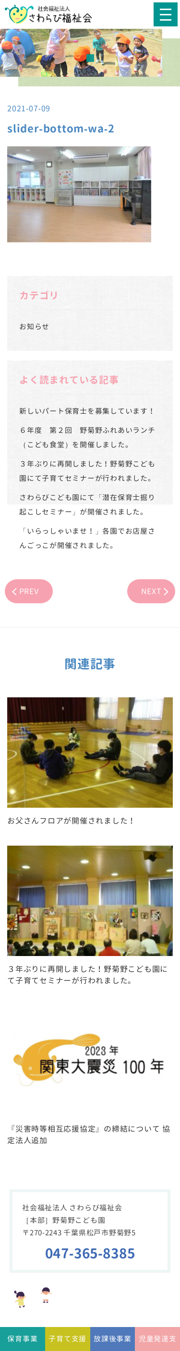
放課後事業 (113, 1339)
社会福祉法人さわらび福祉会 (55, 14)
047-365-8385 (90, 1253)
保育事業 (22, 1339)
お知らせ (34, 327)
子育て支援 (67, 1339)
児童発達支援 (158, 1342)
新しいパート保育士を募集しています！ (87, 411)
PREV (29, 591)
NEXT (151, 591)
